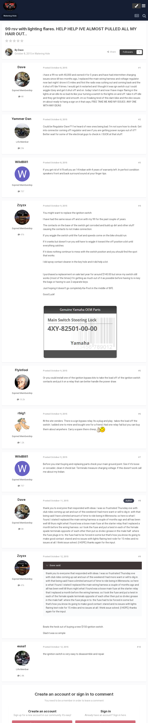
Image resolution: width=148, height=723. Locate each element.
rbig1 (21, 413)
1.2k (20, 442)
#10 (139, 647)
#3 (139, 162)
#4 (139, 205)
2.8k (20, 675)
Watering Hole (42, 53)
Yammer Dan (21, 119)
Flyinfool (21, 370)
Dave (21, 50)
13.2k (21, 399)
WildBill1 (21, 162)
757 (21, 191)
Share (111, 52)
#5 (139, 370)
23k (21, 148)
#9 (139, 556)
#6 (139, 414)
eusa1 (21, 646)
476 (21, 234)
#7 (139, 457)
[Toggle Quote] (47, 565)
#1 (139, 67)
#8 (139, 500)
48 (20, 96)
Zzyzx (21, 205)
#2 (139, 119)
